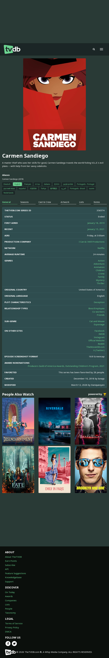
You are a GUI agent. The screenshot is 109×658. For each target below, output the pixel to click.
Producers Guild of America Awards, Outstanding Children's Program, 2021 (66, 366)
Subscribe (10, 565)
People (8, 608)
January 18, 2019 (96, 222)
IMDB (102, 333)
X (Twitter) (99, 350)
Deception (99, 302)
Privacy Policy (12, 627)
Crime (101, 273)
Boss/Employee (96, 308)
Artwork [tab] (65, 202)
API (7, 569)
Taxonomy (10, 612)
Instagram (99, 337)
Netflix (101, 248)
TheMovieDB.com (95, 346)
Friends (101, 314)
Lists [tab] (81, 202)
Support (9, 581)
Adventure (99, 263)
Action (101, 260)
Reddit (101, 343)
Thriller (101, 283)
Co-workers (98, 311)
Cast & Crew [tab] (45, 202)
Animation (99, 267)
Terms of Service (14, 623)
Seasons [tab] (24, 202)
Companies (11, 600)
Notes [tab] (97, 202)
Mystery (100, 280)
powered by (97, 394)
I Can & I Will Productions (92, 241)
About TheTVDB (13, 556)
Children (100, 270)
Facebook (100, 330)
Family (101, 276)
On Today (10, 592)
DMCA (8, 631)
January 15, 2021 (96, 229)
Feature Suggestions (15, 573)
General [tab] (6, 202)
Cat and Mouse (97, 321)
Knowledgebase (13, 577)
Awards (9, 596)
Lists (7, 604)
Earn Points (11, 560)
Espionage (99, 324)
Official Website (96, 340)
